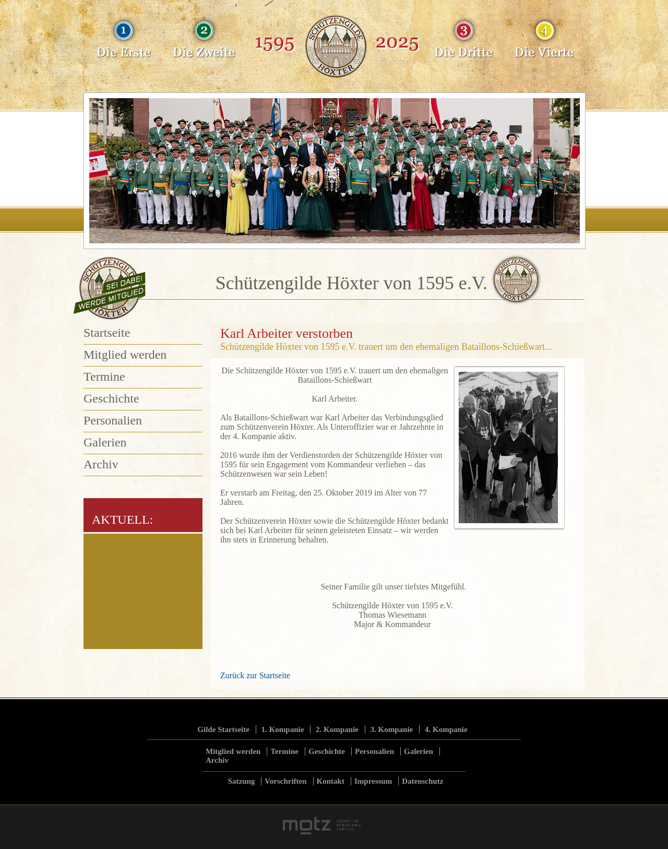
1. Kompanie (282, 729)
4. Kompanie (446, 729)
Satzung (241, 781)
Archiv (101, 464)
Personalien (113, 420)
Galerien (105, 442)
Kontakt (330, 781)
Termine (104, 376)
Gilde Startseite (223, 729)
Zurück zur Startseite (255, 675)
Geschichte (111, 398)
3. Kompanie (392, 729)
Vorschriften (285, 781)
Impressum (373, 781)
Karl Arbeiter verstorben (286, 333)
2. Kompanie (337, 729)
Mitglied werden (125, 354)
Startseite (107, 332)
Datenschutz (422, 781)
